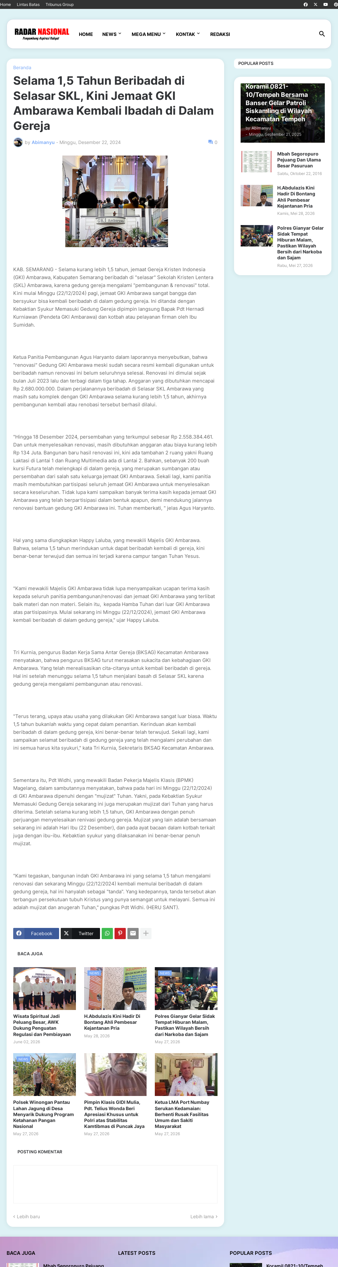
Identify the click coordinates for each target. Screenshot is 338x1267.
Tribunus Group (60, 4)
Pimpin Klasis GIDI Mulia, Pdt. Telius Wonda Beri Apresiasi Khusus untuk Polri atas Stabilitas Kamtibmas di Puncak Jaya (114, 1114)
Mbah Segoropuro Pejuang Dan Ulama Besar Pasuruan (299, 159)
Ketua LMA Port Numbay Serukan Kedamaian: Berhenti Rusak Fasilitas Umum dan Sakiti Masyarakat (182, 1114)
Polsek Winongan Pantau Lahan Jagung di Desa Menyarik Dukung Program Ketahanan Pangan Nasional (43, 1114)
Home (5, 4)
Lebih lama (202, 1216)
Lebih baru (28, 1216)
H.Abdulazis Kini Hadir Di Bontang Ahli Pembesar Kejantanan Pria (112, 1022)
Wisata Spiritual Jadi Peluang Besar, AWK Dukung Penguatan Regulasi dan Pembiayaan (42, 1025)
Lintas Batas (28, 4)
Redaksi (220, 34)
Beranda (22, 67)
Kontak (185, 34)
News (109, 34)
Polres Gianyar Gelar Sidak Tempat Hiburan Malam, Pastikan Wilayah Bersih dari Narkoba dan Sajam (185, 1025)
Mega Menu (146, 34)
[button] (322, 34)
